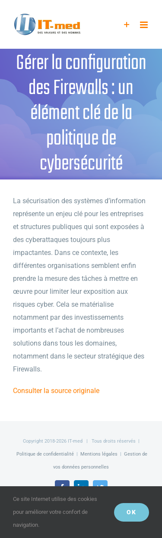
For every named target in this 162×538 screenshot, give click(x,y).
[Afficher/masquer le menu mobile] (144, 24)
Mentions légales (99, 454)
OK (132, 512)
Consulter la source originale (56, 391)
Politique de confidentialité (45, 454)
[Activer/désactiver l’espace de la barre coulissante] (126, 24)
